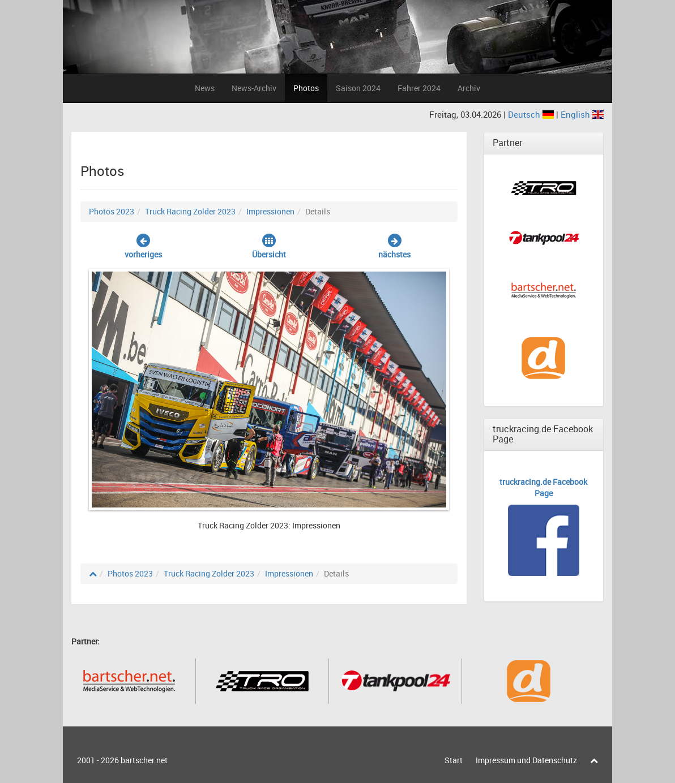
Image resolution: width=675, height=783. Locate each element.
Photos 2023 (111, 211)
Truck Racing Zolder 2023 (190, 211)
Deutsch (532, 114)
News (205, 88)
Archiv (469, 88)
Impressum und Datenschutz (526, 760)
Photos (306, 88)
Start (454, 760)
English (582, 114)
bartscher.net (144, 760)
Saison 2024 (358, 88)
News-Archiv (254, 88)
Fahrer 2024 (419, 88)
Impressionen (270, 211)
